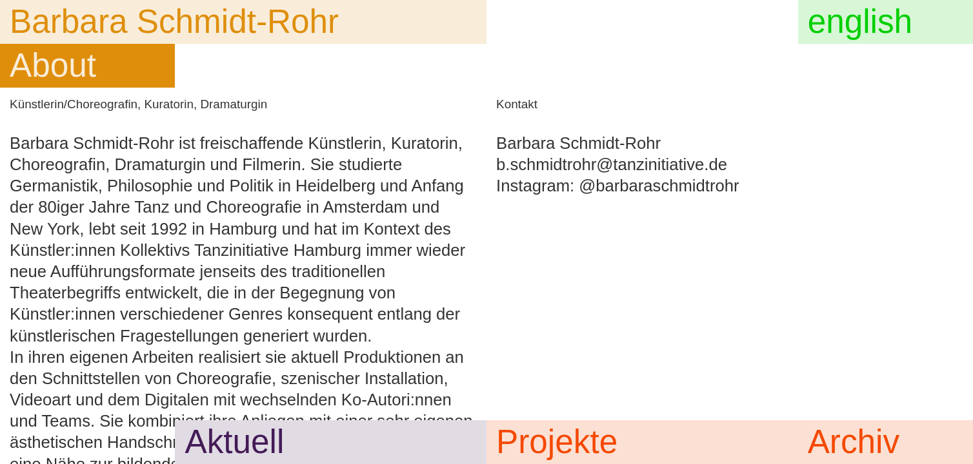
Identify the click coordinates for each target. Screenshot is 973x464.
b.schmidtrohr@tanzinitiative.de (611, 164)
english (860, 21)
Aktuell (235, 441)
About (53, 65)
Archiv (853, 441)
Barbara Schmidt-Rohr (174, 21)
